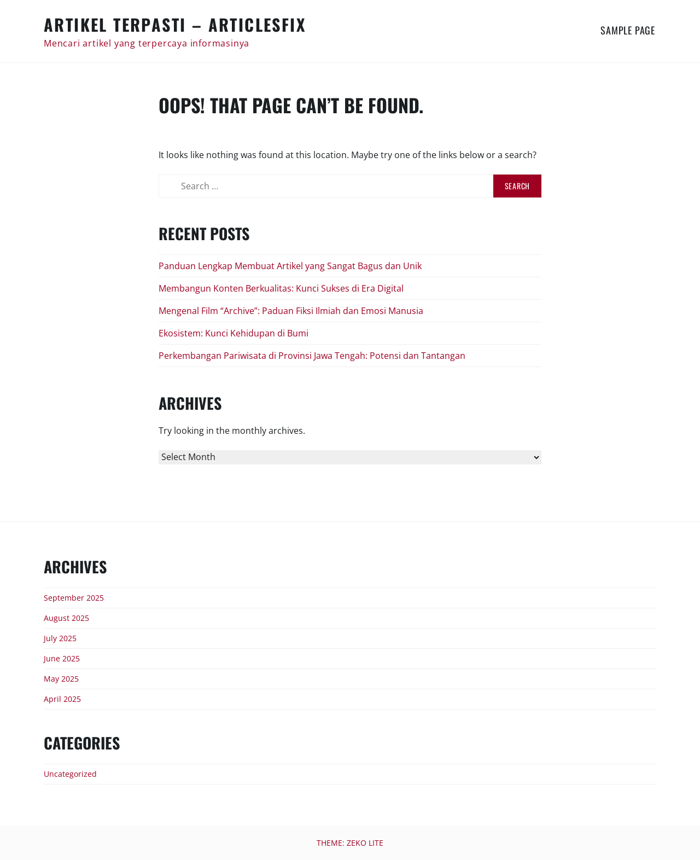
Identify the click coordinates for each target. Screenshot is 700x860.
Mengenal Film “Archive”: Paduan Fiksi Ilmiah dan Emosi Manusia (291, 311)
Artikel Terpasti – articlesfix (175, 24)
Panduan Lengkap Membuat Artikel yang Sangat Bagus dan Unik (290, 266)
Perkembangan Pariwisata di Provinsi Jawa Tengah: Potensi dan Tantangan (312, 356)
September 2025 (74, 597)
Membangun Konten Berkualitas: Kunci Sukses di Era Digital (281, 288)
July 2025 (60, 638)
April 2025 (62, 699)
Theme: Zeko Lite (350, 843)
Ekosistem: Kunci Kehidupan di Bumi (233, 333)
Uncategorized (70, 774)
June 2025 (62, 658)
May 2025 (61, 678)
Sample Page (627, 30)
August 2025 (66, 618)
